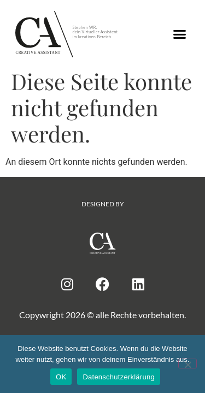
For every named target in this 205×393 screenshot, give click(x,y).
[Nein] (187, 363)
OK (61, 377)
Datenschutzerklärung (118, 377)
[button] (179, 34)
